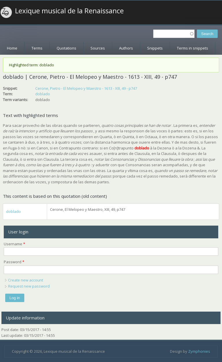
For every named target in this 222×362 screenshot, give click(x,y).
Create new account (25, 280)
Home (12, 48)
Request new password (29, 286)
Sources (97, 48)
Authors (126, 48)
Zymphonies (199, 351)
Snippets (155, 48)
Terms (37, 48)
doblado (42, 93)
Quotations (66, 48)
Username (14, 243)
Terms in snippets (192, 48)
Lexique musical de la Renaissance (69, 11)
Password (14, 261)
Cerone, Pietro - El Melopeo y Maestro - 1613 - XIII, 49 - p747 (86, 88)
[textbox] (174, 34)
